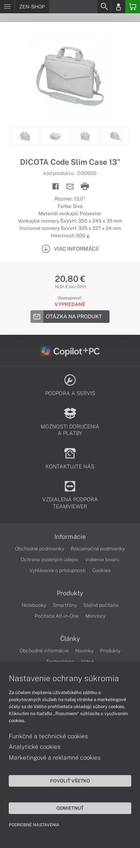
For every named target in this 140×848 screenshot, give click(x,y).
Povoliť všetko (70, 780)
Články (70, 639)
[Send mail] (70, 187)
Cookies (101, 570)
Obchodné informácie (44, 650)
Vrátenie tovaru (102, 559)
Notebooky (34, 605)
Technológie (60, 661)
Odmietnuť (70, 808)
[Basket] (132, 6)
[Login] (118, 6)
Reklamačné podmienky (98, 548)
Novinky (84, 650)
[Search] (104, 6)
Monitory (95, 616)
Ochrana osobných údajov (49, 559)
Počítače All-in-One (57, 616)
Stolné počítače (101, 605)
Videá (87, 661)
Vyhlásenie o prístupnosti (57, 570)
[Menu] (7, 6)
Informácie (70, 537)
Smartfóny (65, 605)
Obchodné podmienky (39, 548)
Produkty (70, 593)
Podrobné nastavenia (34, 824)
